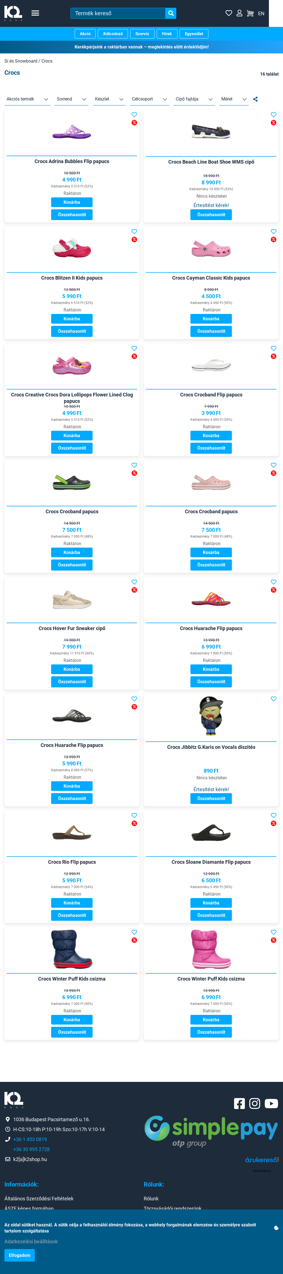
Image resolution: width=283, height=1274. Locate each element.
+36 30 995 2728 (31, 1169)
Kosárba (72, 204)
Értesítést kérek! (211, 208)
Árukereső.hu (262, 1191)
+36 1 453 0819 (30, 1159)
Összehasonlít (72, 217)
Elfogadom (19, 1255)
